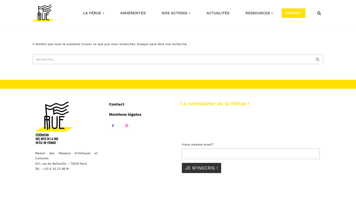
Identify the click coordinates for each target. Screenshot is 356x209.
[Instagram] (127, 126)
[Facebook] (113, 126)
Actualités (218, 13)
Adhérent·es (133, 13)
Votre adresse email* (197, 144)
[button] (103, 13)
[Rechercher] (319, 13)
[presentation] (220, 129)
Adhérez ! (293, 13)
